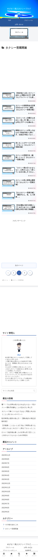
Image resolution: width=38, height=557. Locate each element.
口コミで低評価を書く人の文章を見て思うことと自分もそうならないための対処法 (19, 433)
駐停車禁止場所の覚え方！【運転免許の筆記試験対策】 (19, 420)
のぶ (19, 355)
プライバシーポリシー (10, 550)
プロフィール (10, 547)
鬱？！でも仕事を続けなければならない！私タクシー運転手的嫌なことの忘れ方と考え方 (19, 406)
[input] (19, 391)
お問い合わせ (28, 547)
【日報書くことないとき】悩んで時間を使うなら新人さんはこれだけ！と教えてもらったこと (19, 427)
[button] (34, 391)
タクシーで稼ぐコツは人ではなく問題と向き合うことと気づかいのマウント (19, 413)
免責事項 (28, 550)
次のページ (19, 265)
